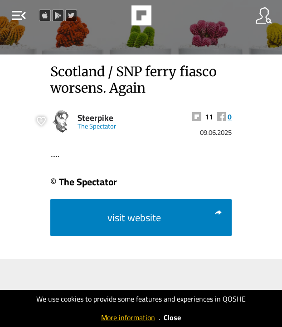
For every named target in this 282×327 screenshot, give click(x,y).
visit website (165, 217)
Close (172, 317)
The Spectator (97, 126)
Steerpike (95, 118)
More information (128, 317)
